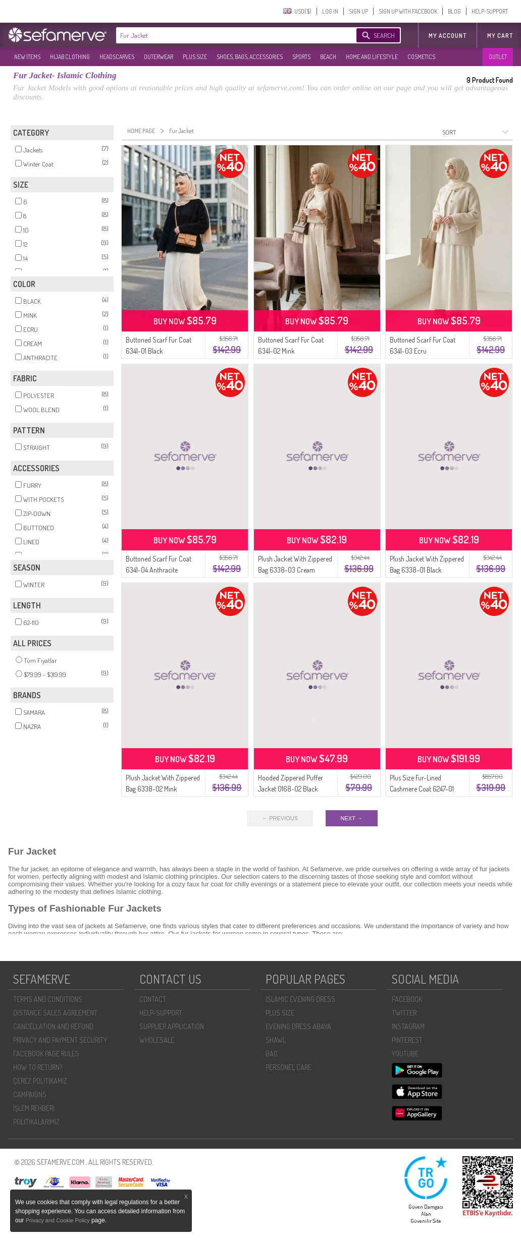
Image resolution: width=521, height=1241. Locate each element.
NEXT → (351, 818)
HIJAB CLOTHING (70, 57)
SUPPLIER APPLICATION (171, 1026)
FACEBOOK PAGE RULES (46, 1053)
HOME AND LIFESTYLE (372, 57)
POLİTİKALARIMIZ (36, 1121)
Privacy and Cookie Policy (58, 1220)
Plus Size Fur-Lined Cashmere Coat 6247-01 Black (422, 788)
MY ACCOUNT (447, 35)
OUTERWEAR (158, 57)
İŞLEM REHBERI (34, 1108)
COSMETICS (421, 57)
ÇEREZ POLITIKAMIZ (40, 1081)
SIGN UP (358, 11)
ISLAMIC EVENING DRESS (300, 999)
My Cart (500, 35)
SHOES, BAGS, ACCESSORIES (250, 57)
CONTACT (152, 999)
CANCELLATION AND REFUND (53, 1026)
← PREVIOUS (280, 818)
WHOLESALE (156, 1040)
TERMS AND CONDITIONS (47, 999)
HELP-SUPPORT (490, 11)
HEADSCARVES (116, 57)
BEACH (328, 57)
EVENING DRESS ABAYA (298, 1026)
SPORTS (301, 57)
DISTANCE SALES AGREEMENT (55, 1012)
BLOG (454, 11)
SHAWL (276, 1040)
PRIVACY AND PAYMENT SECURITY (60, 1040)
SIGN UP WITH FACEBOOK (408, 11)
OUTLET (498, 57)
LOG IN (330, 11)
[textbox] (226, 35)
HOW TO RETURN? (37, 1067)
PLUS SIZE (195, 57)
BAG (272, 1053)
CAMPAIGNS (29, 1094)
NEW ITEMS (27, 57)
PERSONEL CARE (288, 1067)
